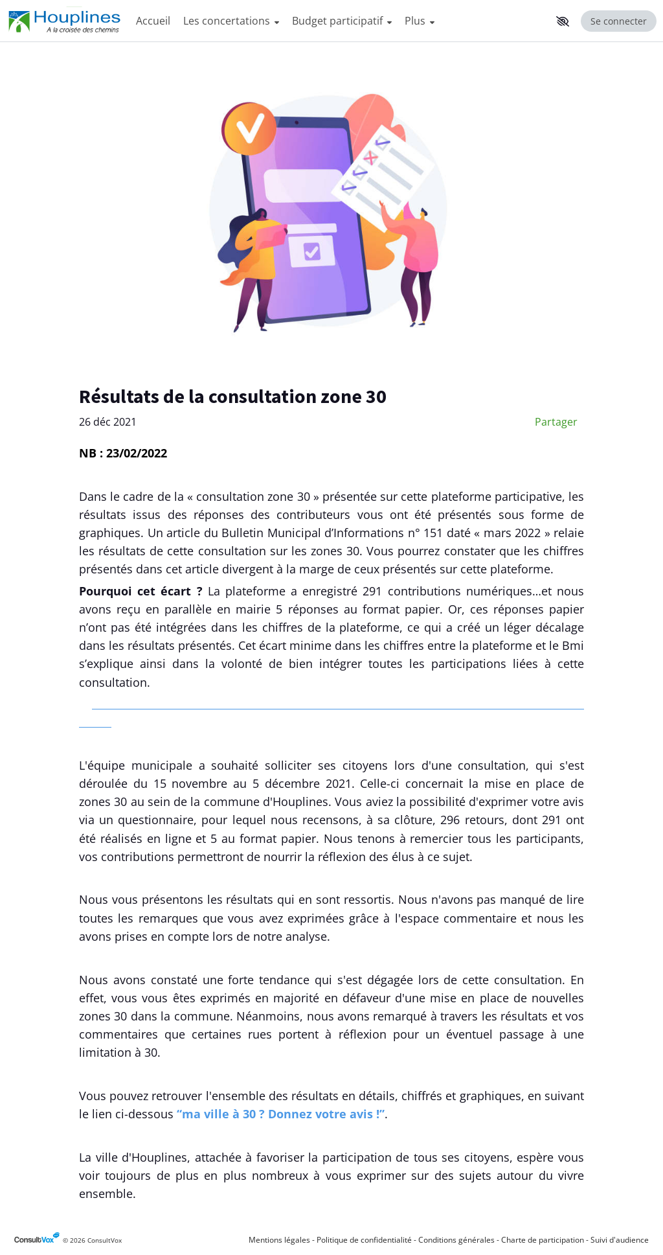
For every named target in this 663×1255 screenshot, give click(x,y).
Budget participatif (342, 21)
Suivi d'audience (619, 1239)
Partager (556, 422)
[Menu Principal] (340, 21)
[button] (562, 21)
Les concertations (231, 21)
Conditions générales (456, 1239)
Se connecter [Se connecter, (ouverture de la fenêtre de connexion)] (618, 21)
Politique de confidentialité (364, 1239)
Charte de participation (542, 1239)
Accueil (153, 21)
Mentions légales (279, 1239)
